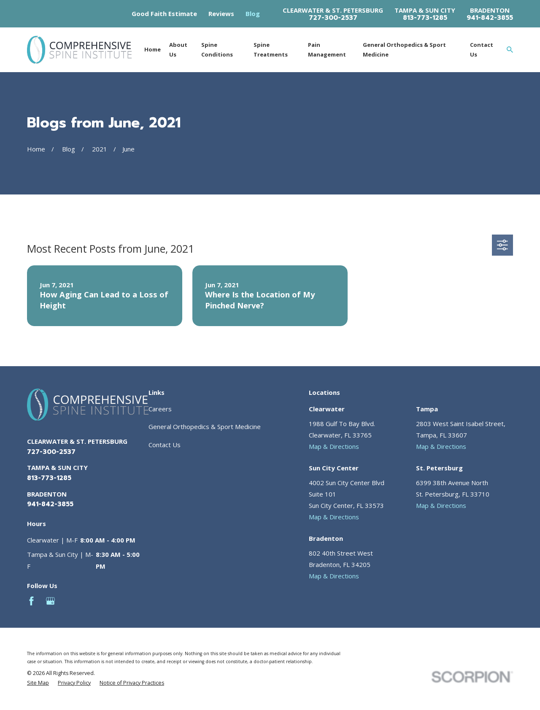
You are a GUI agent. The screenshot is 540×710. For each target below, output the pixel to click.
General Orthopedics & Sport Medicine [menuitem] (404, 49)
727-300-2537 (333, 18)
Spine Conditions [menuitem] (217, 49)
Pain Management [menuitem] (327, 49)
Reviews (221, 13)
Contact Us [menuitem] (481, 49)
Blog (253, 13)
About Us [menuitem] (178, 49)
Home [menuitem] (152, 49)
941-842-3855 (490, 18)
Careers (160, 409)
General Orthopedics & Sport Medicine (204, 426)
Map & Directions (334, 446)
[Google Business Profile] (50, 601)
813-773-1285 (425, 18)
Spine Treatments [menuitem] (271, 49)
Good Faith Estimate (164, 13)
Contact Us (164, 444)
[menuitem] (38, 683)
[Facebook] (31, 601)
